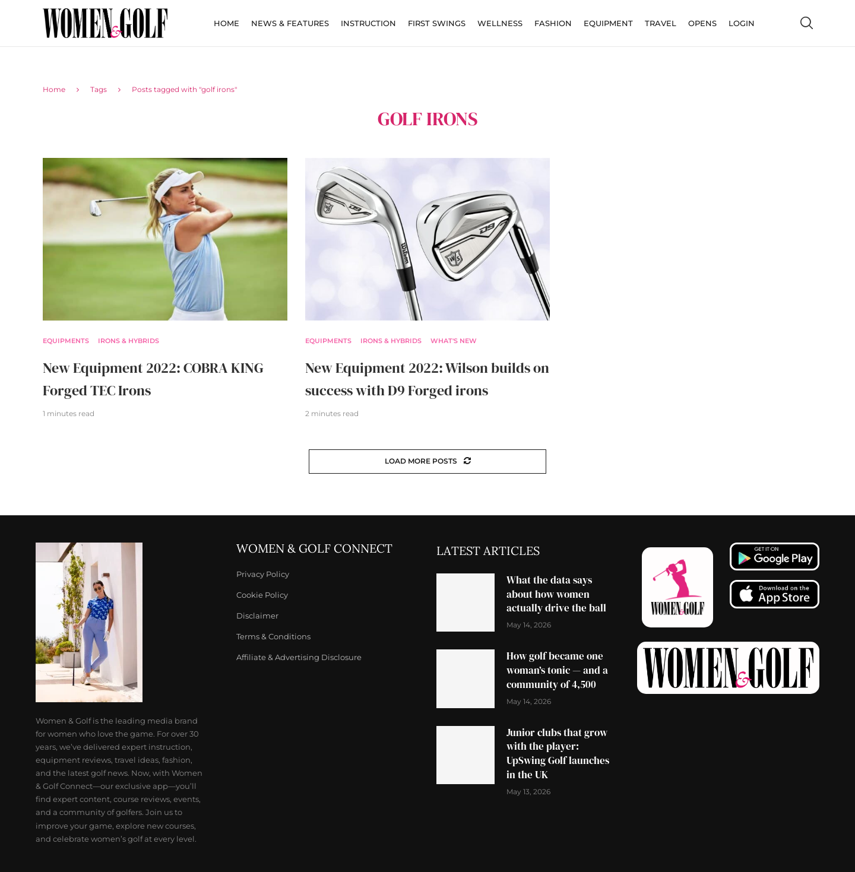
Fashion (553, 23)
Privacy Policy (262, 574)
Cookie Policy (262, 595)
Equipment (608, 23)
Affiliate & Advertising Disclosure (299, 657)
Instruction (368, 23)
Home (226, 23)
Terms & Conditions (273, 636)
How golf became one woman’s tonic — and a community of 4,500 (557, 670)
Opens (702, 23)
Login (742, 23)
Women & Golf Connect (314, 548)
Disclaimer (257, 616)
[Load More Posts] (427, 461)
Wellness (499, 23)
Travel (660, 23)
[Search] (806, 23)
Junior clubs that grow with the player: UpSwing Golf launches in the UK (557, 753)
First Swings (437, 23)
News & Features (290, 23)
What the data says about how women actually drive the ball (556, 594)
